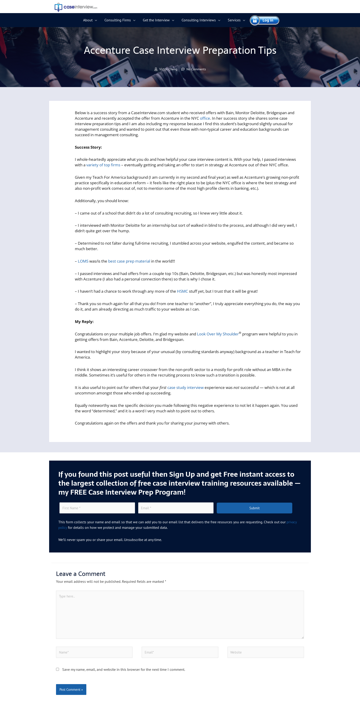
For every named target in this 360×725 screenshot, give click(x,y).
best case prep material (129, 261)
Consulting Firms (117, 20)
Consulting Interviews (199, 20)
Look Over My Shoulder (218, 334)
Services (234, 20)
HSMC (182, 291)
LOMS (83, 261)
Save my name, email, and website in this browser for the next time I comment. (123, 672)
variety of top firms (103, 165)
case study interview (185, 387)
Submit (254, 508)
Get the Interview (156, 20)
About (88, 20)
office (205, 118)
